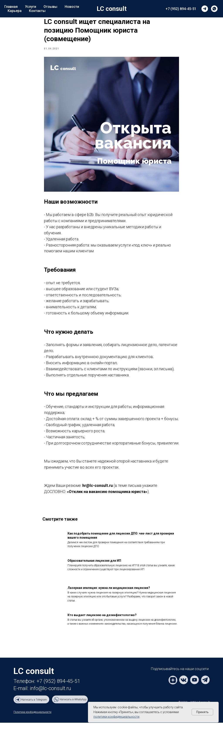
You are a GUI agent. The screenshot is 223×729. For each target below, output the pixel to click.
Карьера (15, 11)
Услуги (30, 7)
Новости (72, 7)
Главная (11, 7)
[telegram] (204, 8)
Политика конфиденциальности (32, 718)
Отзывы (50, 7)
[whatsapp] (214, 8)
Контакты (37, 11)
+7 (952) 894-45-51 (181, 9)
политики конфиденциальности (116, 716)
